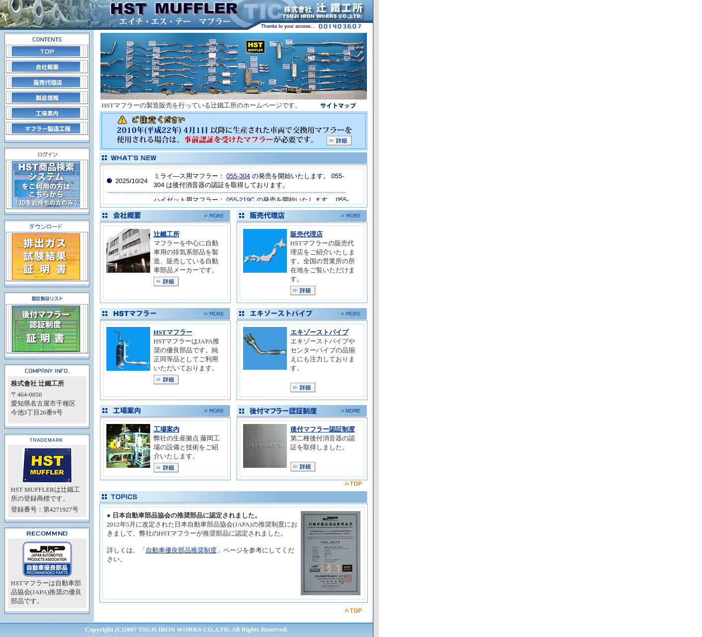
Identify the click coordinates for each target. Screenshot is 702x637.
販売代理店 (306, 234)
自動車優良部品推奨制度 (181, 550)
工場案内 (166, 429)
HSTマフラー (173, 332)
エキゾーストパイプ (319, 332)
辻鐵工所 (166, 234)
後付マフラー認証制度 (322, 429)
